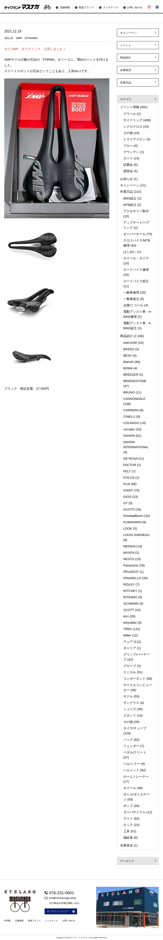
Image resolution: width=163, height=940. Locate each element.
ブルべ (128, 145)
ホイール (129, 788)
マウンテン (131, 152)
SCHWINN (131, 603)
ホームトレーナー (136, 776)
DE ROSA (130, 458)
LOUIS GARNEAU (136, 535)
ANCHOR (130, 342)
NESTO (128, 559)
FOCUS (129, 477)
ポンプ (128, 806)
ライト (128, 818)
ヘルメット (131, 770)
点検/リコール (133, 305)
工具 (126, 831)
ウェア (128, 641)
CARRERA (131, 410)
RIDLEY (129, 584)
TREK (127, 629)
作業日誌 (125, 82)
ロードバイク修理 (136, 269)
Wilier (127, 635)
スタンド (129, 715)
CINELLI (129, 416)
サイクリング (132, 120)
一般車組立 (131, 299)
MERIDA (129, 546)
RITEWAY (130, 597)
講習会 (128, 171)
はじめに (129, 252)
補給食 (128, 837)
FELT (127, 471)
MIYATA (128, 552)
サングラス (131, 702)
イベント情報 (129, 107)
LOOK (127, 528)
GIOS (127, 496)
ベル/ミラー (131, 764)
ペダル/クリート (134, 752)
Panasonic (130, 565)
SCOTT (128, 610)
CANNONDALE (134, 398)
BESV (127, 355)
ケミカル (129, 672)
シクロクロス (132, 126)
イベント (125, 45)
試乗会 (128, 164)
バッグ (128, 739)
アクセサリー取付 (136, 211)
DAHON (129, 435)
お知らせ (126, 179)
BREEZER (130, 374)
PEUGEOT (131, 571)
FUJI (126, 484)
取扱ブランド (86, 7)
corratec (129, 429)
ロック (128, 825)
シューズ (129, 709)
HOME (7, 920)
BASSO (128, 349)
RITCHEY (130, 591)
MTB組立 (129, 204)
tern (126, 616)
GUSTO (129, 509)
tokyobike (130, 622)
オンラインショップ (61, 911)
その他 (128, 133)
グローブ (129, 666)
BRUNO (129, 392)
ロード (128, 158)
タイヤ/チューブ (134, 728)
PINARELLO (132, 578)
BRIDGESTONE (134, 381)
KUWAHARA (132, 522)
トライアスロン (134, 139)
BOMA (127, 368)
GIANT (128, 490)
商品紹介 (125, 57)
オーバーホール (134, 234)
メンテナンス (110, 7)
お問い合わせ (134, 7)
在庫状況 (125, 70)
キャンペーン (128, 32)
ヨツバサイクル (134, 812)
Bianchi (128, 362)
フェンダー (131, 746)
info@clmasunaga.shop (60, 898)
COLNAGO (131, 423)
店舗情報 (65, 7)
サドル (128, 696)
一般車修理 (131, 292)
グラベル (129, 114)
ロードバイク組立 (136, 281)
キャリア (129, 648)
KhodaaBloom (133, 515)
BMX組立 (130, 198)
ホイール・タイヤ (136, 258)
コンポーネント (134, 678)
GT (125, 503)
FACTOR (129, 465)
